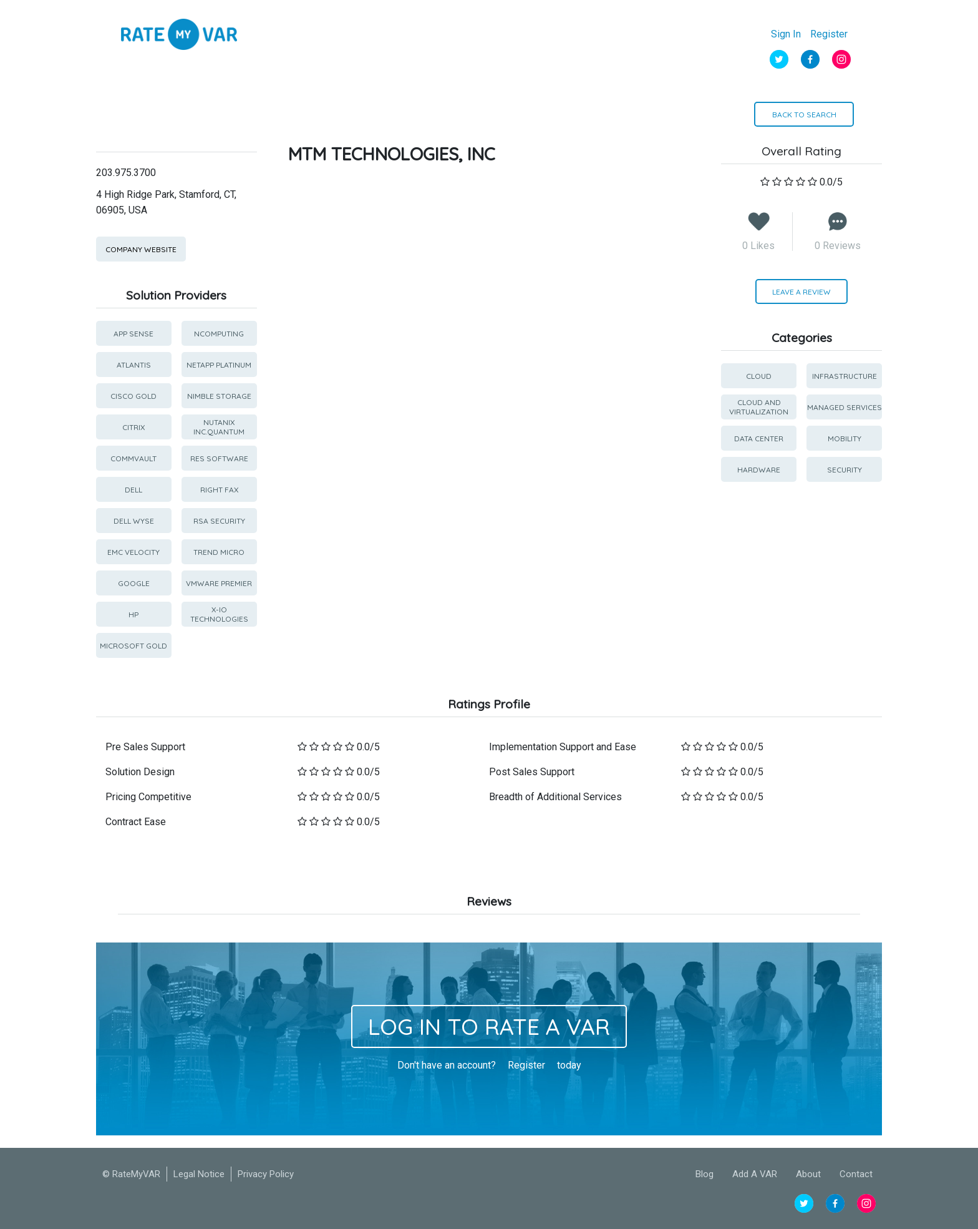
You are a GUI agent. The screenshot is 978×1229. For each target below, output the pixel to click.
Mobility (844, 438)
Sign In (786, 34)
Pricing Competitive (148, 797)
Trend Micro (218, 552)
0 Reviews (838, 246)
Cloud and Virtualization (758, 407)
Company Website (141, 249)
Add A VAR (754, 1174)
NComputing (219, 333)
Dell (133, 489)
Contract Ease (135, 822)
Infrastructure (844, 376)
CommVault (133, 458)
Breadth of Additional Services (555, 797)
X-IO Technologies (219, 614)
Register (829, 34)
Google (134, 583)
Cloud (759, 376)
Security (844, 469)
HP (133, 614)
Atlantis (134, 365)
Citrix (133, 427)
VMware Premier (219, 583)
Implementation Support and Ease (562, 747)
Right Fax (219, 489)
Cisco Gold (133, 396)
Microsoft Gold (133, 645)
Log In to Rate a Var (489, 1026)
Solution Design (140, 772)
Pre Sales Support (145, 747)
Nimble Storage (219, 396)
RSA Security (219, 521)
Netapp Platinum (218, 365)
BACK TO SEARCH (804, 114)
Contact (856, 1174)
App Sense (133, 333)
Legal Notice (199, 1174)
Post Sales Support (531, 772)
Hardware (758, 469)
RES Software (219, 458)
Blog (704, 1174)
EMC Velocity (133, 552)
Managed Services (844, 407)
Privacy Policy (266, 1174)
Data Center (758, 438)
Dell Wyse (134, 521)
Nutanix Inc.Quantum (218, 427)
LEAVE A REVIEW (801, 291)
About (808, 1174)
